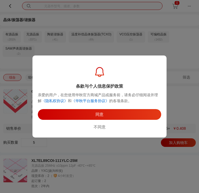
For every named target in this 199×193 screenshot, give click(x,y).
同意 (99, 114)
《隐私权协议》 (55, 101)
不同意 (100, 127)
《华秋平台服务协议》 (90, 101)
